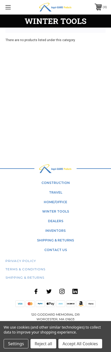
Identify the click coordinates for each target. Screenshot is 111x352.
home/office (55, 202)
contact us (55, 250)
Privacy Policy (20, 261)
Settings (16, 344)
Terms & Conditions (25, 269)
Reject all (43, 344)
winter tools (55, 211)
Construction (55, 183)
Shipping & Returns (24, 277)
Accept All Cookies (80, 344)
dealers (55, 221)
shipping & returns (55, 240)
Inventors (55, 231)
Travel (55, 192)
